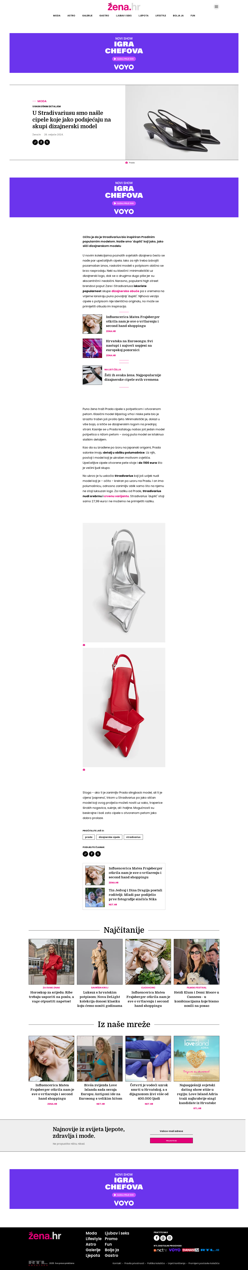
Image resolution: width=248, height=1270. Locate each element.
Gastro (104, 15)
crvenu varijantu (116, 496)
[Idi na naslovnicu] (124, 10)
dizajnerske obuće (125, 291)
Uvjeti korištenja (176, 1263)
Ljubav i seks (124, 15)
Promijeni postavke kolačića (204, 1263)
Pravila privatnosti (134, 1263)
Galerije (87, 15)
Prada (88, 837)
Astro (71, 15)
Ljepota (143, 15)
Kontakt (117, 1263)
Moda (56, 15)
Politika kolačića (156, 1263)
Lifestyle (160, 15)
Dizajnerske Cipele (109, 837)
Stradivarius (133, 837)
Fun (193, 15)
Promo (111, 1238)
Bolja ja (178, 15)
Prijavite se (171, 1140)
